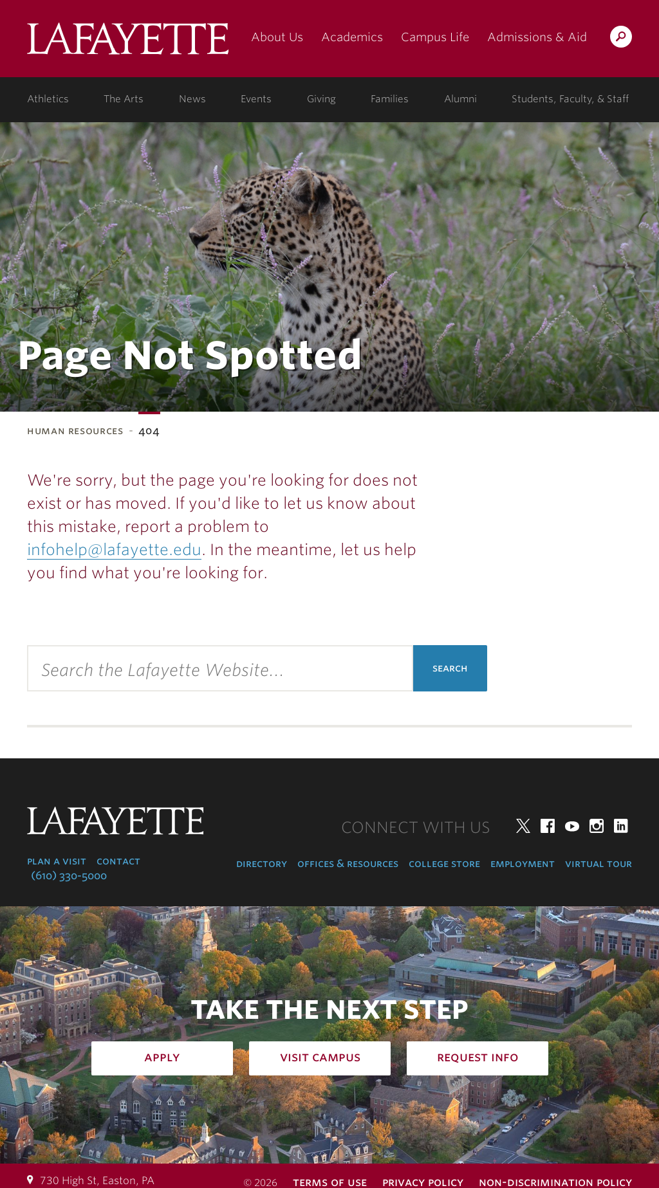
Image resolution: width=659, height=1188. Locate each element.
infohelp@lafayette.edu (114, 549)
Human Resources (75, 431)
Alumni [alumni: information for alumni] (460, 99)
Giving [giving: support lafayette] (321, 99)
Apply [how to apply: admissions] (162, 1057)
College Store (444, 863)
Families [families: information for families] (390, 99)
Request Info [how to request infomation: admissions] (478, 1057)
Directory (261, 863)
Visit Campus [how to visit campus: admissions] (320, 1057)
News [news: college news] (192, 99)
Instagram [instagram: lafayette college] (597, 826)
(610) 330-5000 (69, 876)
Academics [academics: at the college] (352, 37)
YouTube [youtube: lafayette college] (572, 826)
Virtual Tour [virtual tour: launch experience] (598, 863)
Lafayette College (127, 43)
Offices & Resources (347, 863)
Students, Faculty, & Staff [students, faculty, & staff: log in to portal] (570, 99)
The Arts (124, 99)
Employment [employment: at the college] (522, 863)
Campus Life (435, 37)
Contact (118, 861)
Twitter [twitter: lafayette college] (523, 826)
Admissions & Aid (537, 37)
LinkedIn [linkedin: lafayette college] (621, 826)
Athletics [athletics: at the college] (48, 99)
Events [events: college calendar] (256, 99)
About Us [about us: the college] (277, 37)
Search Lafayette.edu (621, 39)
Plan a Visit (56, 861)
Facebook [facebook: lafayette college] (548, 826)
